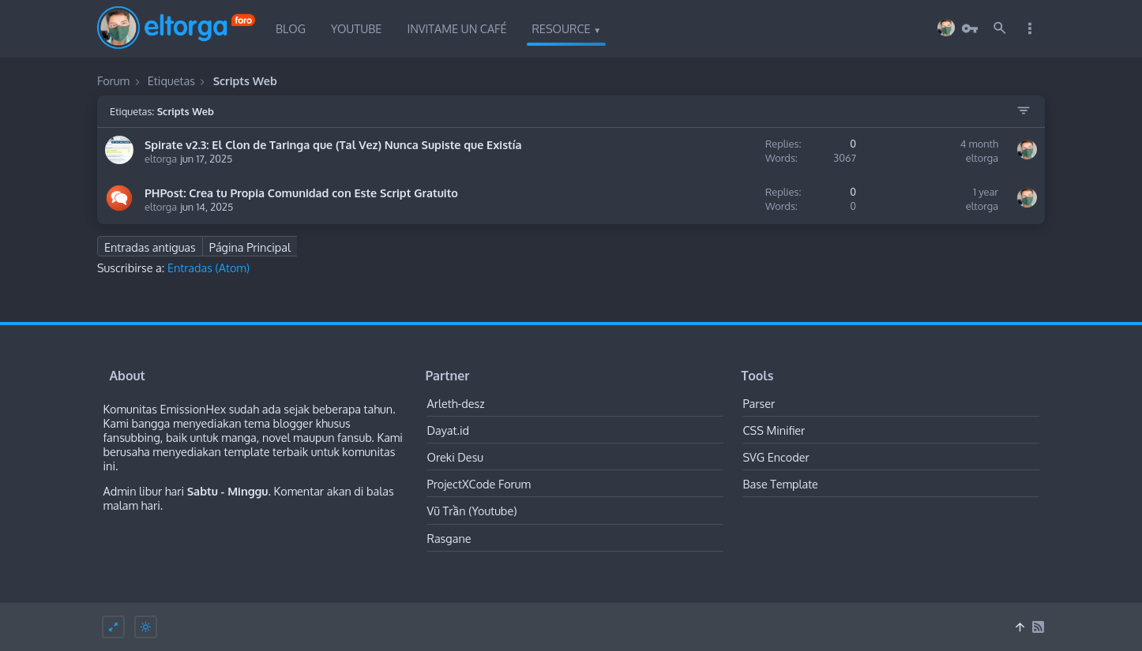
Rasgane (449, 538)
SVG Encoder (776, 457)
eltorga (161, 158)
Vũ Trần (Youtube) (472, 510)
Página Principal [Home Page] (250, 247)
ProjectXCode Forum (479, 484)
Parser (759, 403)
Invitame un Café (456, 28)
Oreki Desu (455, 457)
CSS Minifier (774, 430)
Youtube (356, 28)
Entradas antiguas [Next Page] (150, 247)
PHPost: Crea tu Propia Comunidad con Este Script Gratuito (301, 192)
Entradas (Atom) (208, 267)
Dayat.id (448, 430)
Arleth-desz (456, 403)
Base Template (780, 484)
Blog (291, 28)
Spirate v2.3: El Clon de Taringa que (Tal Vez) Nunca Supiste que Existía (333, 144)
